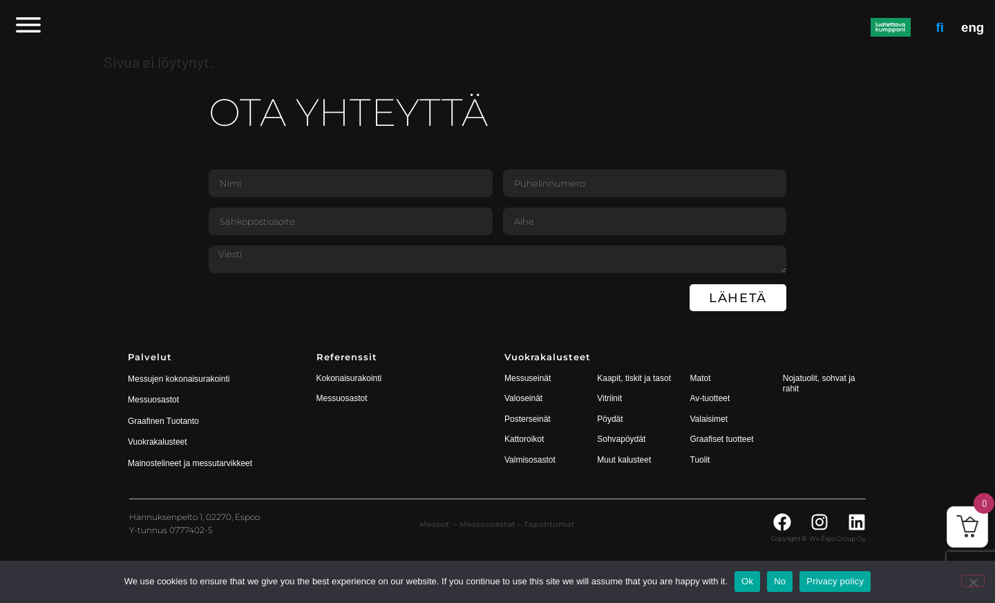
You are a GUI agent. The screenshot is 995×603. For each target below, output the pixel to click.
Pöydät (610, 419)
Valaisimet (709, 419)
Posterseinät (527, 419)
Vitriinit (609, 398)
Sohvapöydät (621, 439)
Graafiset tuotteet (722, 439)
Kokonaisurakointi (349, 378)
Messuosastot (342, 398)
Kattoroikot (524, 439)
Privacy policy (835, 581)
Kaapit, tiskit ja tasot (634, 378)
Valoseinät (523, 398)
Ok (747, 581)
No (780, 581)
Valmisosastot (530, 460)
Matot (700, 378)
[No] (973, 581)
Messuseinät (527, 378)
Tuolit (701, 460)
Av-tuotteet (710, 398)
